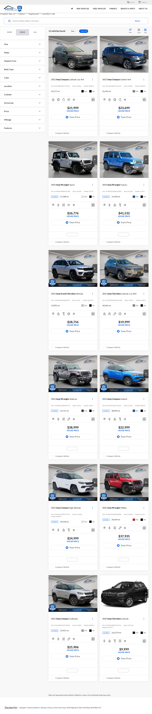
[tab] (9, 32)
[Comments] (93, 99)
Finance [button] (113, 8)
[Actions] (92, 79)
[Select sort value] (131, 31)
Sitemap (43, 708)
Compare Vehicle (62, 133)
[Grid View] (138, 31)
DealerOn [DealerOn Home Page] (36, 708)
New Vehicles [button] (83, 8)
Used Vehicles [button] (99, 8)
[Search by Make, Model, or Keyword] (72, 21)
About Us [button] (143, 8)
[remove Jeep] (73, 31)
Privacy (49, 708)
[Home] (72, 9)
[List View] (145, 31)
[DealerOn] (11, 708)
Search (137, 21)
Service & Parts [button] (128, 8)
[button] (94, 54)
